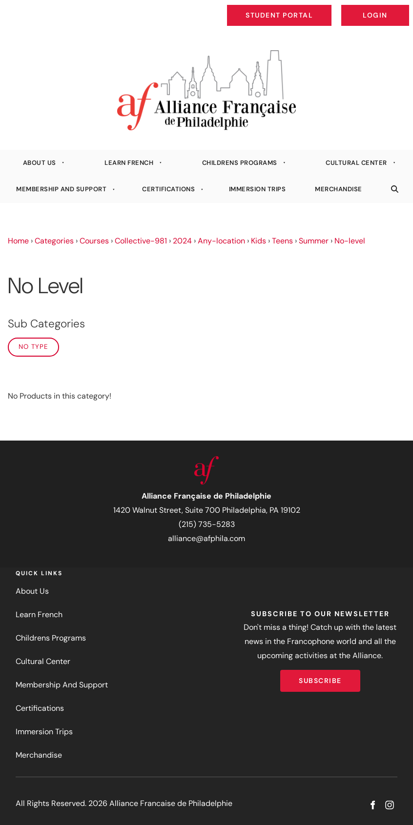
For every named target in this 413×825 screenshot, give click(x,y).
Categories (54, 241)
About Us (39, 163)
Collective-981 (141, 241)
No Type (33, 346)
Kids (258, 241)
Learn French (128, 163)
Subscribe (320, 676)
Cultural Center (356, 163)
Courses (94, 241)
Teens (282, 241)
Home (18, 241)
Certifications (168, 189)
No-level (349, 241)
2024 (182, 241)
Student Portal (301, 7)
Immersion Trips (257, 189)
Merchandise (338, 189)
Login (401, 7)
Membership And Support (61, 189)
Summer (314, 241)
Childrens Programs (239, 163)
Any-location (221, 241)
